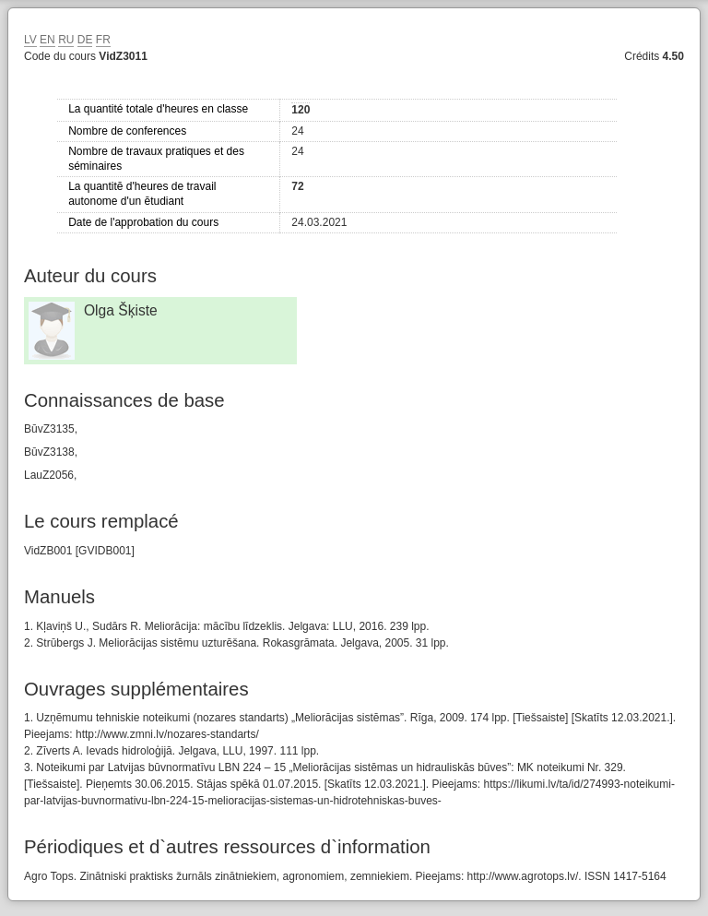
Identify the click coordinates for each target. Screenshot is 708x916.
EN (47, 39)
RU (66, 39)
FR (103, 39)
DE (85, 39)
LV (30, 39)
